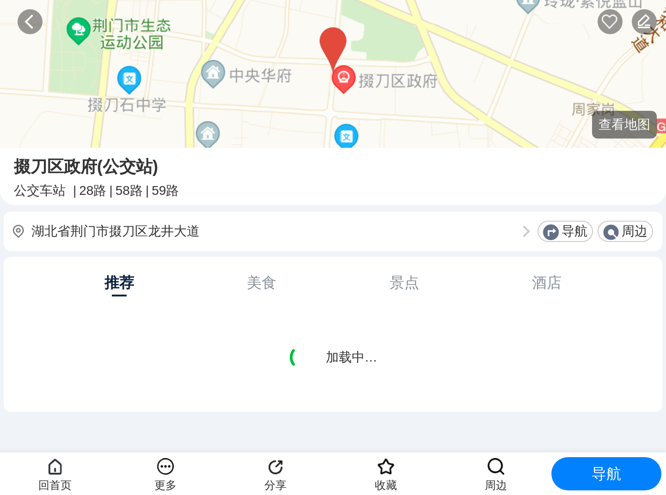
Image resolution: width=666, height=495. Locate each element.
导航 (574, 231)
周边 (635, 231)
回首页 (55, 485)
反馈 (644, 21)
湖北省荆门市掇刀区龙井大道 (115, 231)
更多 (165, 485)
